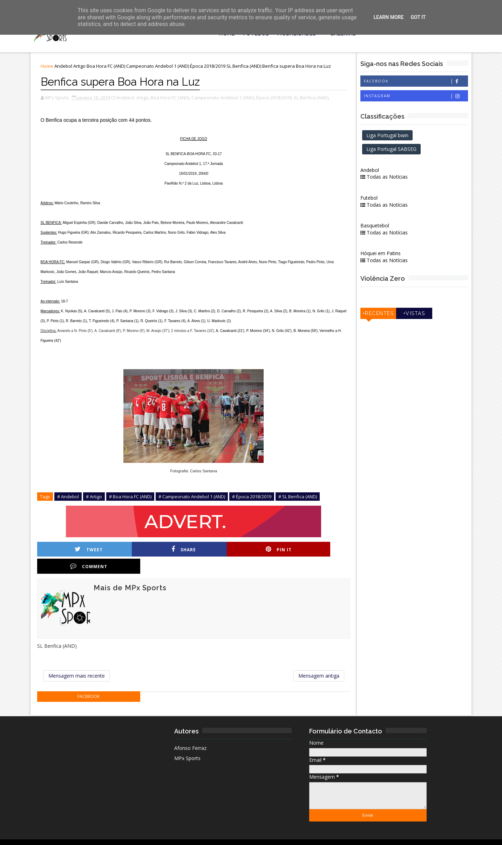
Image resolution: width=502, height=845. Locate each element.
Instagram (419, 97)
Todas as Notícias (392, 177)
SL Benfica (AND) (245, 67)
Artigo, (144, 98)
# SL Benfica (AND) (299, 497)
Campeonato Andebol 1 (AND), (225, 98)
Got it (418, 17)
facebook (92, 681)
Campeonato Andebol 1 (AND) (159, 67)
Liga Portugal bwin (395, 136)
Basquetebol (382, 226)
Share (162, 550)
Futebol (377, 198)
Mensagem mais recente (79, 660)
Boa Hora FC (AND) (107, 67)
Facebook (419, 82)
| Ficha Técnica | (165, 834)
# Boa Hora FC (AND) (132, 497)
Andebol (65, 67)
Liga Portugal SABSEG (399, 150)
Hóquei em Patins (388, 254)
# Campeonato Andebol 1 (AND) (193, 497)
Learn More (388, 17)
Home (48, 67)
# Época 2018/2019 (253, 497)
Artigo (81, 67)
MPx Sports (189, 742)
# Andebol (70, 497)
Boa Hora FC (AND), (172, 98)
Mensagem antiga (326, 660)
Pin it (243, 550)
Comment (322, 550)
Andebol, (127, 98)
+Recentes (384, 314)
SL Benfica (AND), (313, 98)
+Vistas (417, 314)
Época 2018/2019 (209, 67)
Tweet (83, 550)
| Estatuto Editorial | (120, 834)
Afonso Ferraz (192, 732)
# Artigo (96, 497)
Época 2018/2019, (276, 98)
